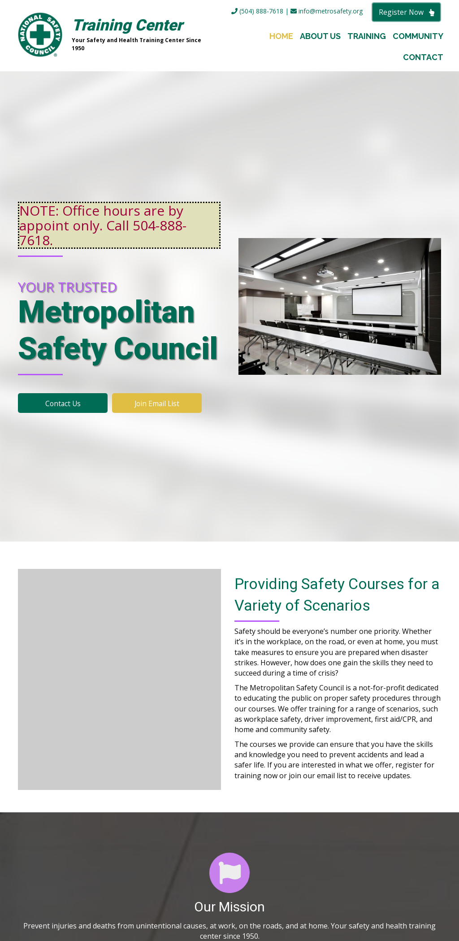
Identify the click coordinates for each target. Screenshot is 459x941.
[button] (406, 12)
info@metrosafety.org (326, 11)
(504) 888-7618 (257, 11)
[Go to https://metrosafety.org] (115, 35)
